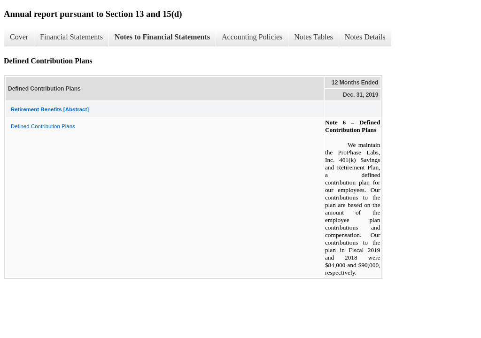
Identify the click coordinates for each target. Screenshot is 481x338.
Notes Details (365, 37)
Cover (19, 37)
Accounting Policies (252, 37)
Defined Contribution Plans (43, 126)
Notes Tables (313, 37)
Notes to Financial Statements (162, 37)
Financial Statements (71, 37)
